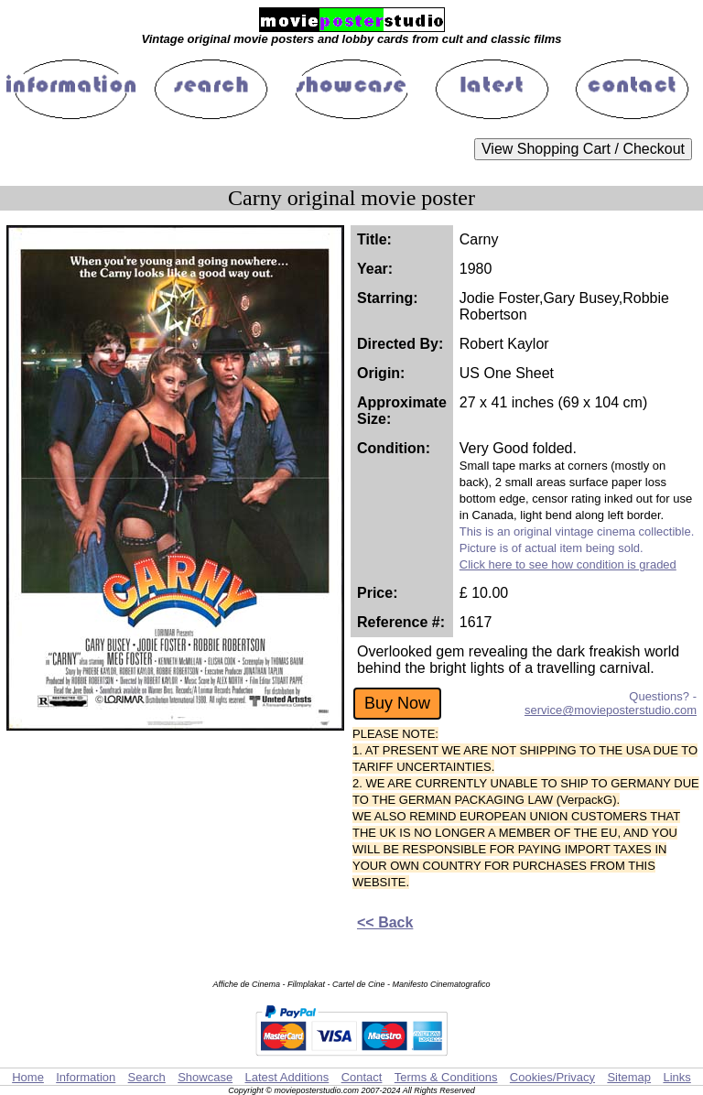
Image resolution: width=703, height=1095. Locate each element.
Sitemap (629, 1077)
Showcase (205, 1077)
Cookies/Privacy (552, 1077)
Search (147, 1077)
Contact (362, 1077)
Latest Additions (286, 1077)
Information (85, 1077)
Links (676, 1077)
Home (28, 1077)
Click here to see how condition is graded (568, 564)
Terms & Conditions (446, 1077)
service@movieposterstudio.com (611, 710)
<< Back (385, 922)
